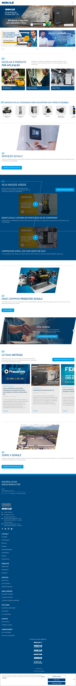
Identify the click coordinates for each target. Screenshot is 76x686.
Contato (5, 619)
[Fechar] (73, 679)
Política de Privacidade (21, 493)
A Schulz (5, 534)
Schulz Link (5, 580)
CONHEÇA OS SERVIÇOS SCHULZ (11, 167)
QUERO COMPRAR (7, 310)
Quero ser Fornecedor (8, 635)
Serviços (5, 577)
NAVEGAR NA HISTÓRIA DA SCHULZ (12, 466)
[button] (34, 24)
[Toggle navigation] (72, 2)
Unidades (4, 537)
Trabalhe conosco (7, 625)
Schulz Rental (6, 583)
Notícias (4, 556)
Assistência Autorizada (8, 608)
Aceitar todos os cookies (56, 683)
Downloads (5, 611)
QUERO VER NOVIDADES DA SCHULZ (63, 359)
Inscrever (6, 505)
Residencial (5, 566)
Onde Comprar (7, 591)
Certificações (5, 540)
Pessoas (4, 546)
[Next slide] (44, 24)
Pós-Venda (5, 605)
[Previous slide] (31, 24)
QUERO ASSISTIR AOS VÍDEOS (65, 189)
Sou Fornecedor (6, 632)
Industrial (4, 573)
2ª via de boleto (6, 614)
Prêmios (4, 543)
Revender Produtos (7, 594)
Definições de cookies (57, 676)
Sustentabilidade (7, 549)
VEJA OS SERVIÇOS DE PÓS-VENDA (47, 336)
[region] (38, 679)
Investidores (5, 552)
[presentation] (12, 497)
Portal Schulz (5, 559)
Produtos (5, 563)
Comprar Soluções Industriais (10, 600)
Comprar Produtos (7, 597)
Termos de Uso (12, 493)
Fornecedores (7, 629)
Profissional (5, 569)
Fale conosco (5, 621)
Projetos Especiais (7, 586)
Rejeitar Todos (56, 679)
